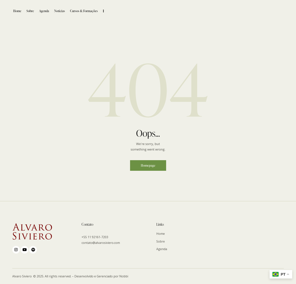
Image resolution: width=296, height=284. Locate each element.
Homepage (148, 165)
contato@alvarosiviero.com (101, 243)
